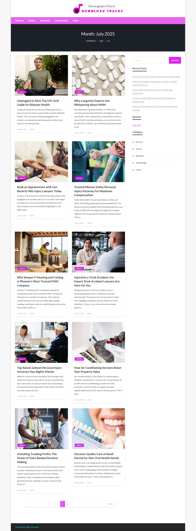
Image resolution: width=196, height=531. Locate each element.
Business (45, 21)
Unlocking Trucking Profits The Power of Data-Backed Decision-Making (38, 458)
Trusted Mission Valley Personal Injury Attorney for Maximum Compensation (95, 191)
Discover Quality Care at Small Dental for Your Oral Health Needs (96, 456)
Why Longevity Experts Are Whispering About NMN (92, 102)
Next (110, 504)
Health (22, 92)
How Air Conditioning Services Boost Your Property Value (97, 369)
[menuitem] (19, 20)
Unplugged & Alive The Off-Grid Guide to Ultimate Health (38, 102)
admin (32, 129)
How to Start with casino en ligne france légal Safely (156, 76)
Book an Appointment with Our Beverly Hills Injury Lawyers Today (39, 189)
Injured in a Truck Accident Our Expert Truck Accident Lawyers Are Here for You (97, 281)
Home (76, 21)
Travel (32, 21)
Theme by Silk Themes (27, 527)
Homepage (91, 41)
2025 (101, 41)
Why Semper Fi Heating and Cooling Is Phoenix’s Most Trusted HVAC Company (40, 281)
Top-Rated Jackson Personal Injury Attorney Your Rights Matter (39, 369)
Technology (61, 21)
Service (19, 21)
